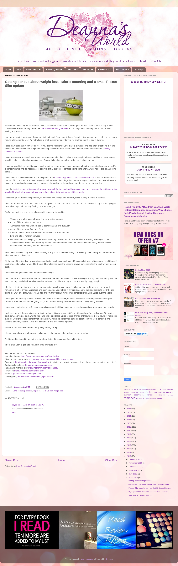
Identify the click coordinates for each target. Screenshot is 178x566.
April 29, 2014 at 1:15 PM (33, 405)
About (18, 69)
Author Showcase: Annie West (147, 298)
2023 (129, 420)
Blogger (109, 559)
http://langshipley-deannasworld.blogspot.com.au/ (51, 359)
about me (132, 389)
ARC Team (72, 69)
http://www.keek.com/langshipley (26, 374)
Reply (14, 412)
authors (127, 392)
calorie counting (18, 391)
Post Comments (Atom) (26, 466)
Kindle (126, 389)
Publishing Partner (54, 69)
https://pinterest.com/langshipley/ (29, 371)
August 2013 (134, 470)
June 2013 (133, 478)
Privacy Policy (122, 69)
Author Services (33, 69)
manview (169, 392)
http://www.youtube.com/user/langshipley (40, 356)
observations (160, 395)
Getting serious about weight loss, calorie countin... (149, 484)
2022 (129, 423)
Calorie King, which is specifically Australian (74, 177)
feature (149, 392)
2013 (129, 456)
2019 (129, 434)
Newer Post (11, 460)
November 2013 (136, 463)
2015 (129, 449)
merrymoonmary (87, 559)
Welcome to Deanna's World (140, 495)
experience (37, 391)
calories (29, 391)
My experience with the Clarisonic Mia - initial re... (149, 492)
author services (167, 389)
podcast (170, 395)
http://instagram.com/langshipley (43, 368)
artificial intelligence (145, 389)
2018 (129, 438)
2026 (129, 409)
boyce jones (17, 405)
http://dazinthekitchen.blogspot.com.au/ (36, 376)
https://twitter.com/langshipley (38, 365)
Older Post (111, 460)
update (159, 398)
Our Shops (139, 69)
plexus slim (48, 391)
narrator (150, 395)
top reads (140, 398)
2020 (129, 430)
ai (137, 389)
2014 (129, 452)
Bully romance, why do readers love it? (151, 284)
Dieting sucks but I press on (140, 481)
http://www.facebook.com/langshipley (32, 362)
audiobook (156, 389)
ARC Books (87, 69)
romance (129, 398)
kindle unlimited (159, 392)
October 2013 (135, 467)
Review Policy (104, 69)
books (142, 392)
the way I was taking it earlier (55, 128)
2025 (129, 412)
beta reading (135, 392)
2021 (129, 427)
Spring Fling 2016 (142, 270)
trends (154, 398)
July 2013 (133, 474)
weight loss (58, 391)
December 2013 (136, 459)
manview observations (134, 395)
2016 (129, 445)
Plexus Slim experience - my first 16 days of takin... (149, 488)
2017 (129, 441)
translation (148, 398)
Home (8, 69)
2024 (129, 416)
